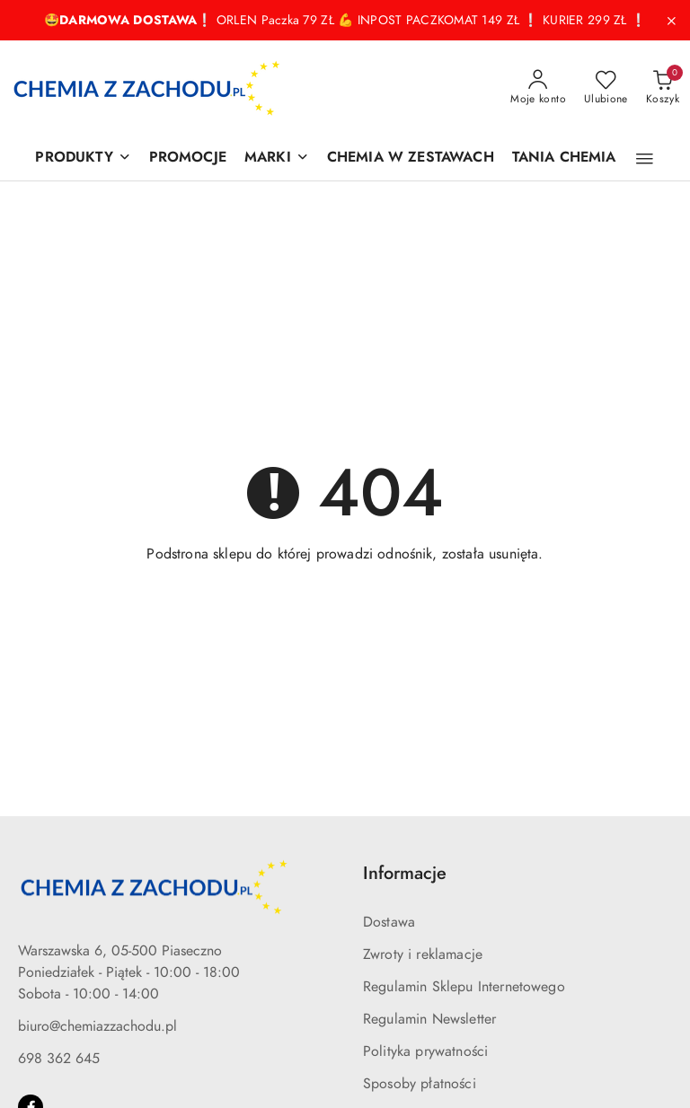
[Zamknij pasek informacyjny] (671, 21)
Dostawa (389, 922)
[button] (644, 158)
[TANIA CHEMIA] (564, 158)
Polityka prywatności (425, 1051)
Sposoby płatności (419, 1084)
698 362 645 (59, 1058)
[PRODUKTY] (82, 158)
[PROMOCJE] (187, 158)
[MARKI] (276, 158)
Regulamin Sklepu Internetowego (464, 987)
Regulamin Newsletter (429, 1019)
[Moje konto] (538, 88)
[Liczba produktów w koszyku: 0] (662, 88)
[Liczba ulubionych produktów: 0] (606, 88)
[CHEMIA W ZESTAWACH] (410, 158)
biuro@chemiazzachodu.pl (97, 1026)
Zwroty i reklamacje (422, 954)
